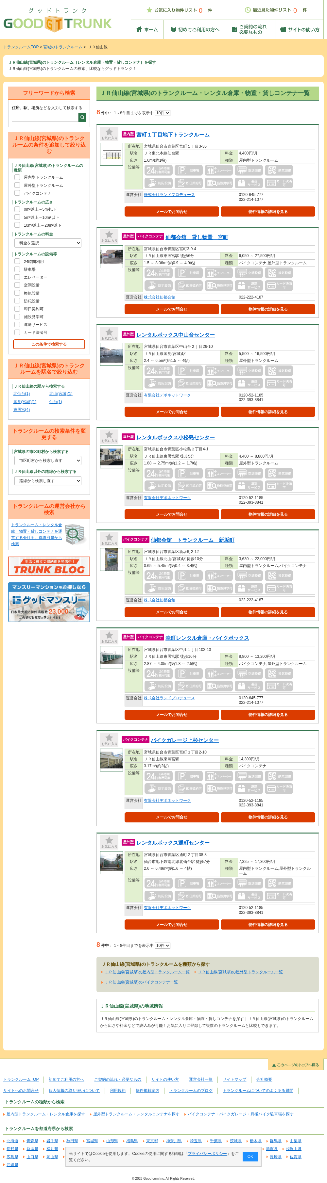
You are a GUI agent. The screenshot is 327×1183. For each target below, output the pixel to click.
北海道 (12, 1141)
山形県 (112, 1141)
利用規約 (118, 1090)
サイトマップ (234, 1079)
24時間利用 (34, 261)
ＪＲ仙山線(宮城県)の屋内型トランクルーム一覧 (147, 972)
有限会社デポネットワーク (167, 395)
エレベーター (35, 277)
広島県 (12, 1157)
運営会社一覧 (201, 1079)
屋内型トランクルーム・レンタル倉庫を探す (46, 1114)
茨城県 (236, 1141)
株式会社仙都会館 (159, 297)
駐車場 (30, 269)
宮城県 (92, 1141)
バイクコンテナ (37, 193)
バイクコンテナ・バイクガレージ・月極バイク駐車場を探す (241, 1114)
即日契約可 (33, 309)
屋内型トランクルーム (43, 177)
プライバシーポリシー (207, 1153)
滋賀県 (272, 1148)
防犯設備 (32, 301)
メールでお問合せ (171, 211)
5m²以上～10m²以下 (41, 217)
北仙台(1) (21, 393)
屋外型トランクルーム (43, 185)
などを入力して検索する (47, 107)
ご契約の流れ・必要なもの (117, 1079)
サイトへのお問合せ (21, 1090)
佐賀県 (295, 1157)
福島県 (132, 1141)
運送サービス (35, 324)
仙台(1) (55, 401)
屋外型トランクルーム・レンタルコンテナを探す (136, 1114)
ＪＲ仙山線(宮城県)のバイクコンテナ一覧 (141, 982)
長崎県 (276, 1157)
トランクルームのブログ (191, 1090)
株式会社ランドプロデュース (169, 194)
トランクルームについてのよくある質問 (258, 1090)
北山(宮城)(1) (61, 393)
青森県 (32, 1141)
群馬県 (276, 1141)
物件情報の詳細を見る (268, 211)
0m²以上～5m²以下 (40, 209)
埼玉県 (196, 1141)
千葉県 (216, 1141)
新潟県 (32, 1148)
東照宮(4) (21, 409)
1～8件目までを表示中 (142, 113)
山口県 (32, 1157)
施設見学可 (33, 317)
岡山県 (52, 1157)
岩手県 (52, 1141)
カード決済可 (35, 332)
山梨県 (295, 1141)
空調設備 (32, 285)
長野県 (12, 1148)
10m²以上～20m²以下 (42, 225)
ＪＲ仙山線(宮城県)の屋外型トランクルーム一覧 (240, 972)
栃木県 (256, 1141)
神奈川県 (174, 1141)
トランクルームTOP (21, 47)
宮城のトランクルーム (62, 47)
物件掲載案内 (147, 1090)
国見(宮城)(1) (25, 401)
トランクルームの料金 (33, 234)
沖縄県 (12, 1164)
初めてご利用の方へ (66, 1079)
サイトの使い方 (165, 1079)
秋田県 (72, 1141)
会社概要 (264, 1079)
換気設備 (32, 293)
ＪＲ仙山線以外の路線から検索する (45, 471)
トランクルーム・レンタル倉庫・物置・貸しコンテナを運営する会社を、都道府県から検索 (36, 534)
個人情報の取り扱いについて (74, 1090)
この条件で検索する (49, 344)
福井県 (52, 1148)
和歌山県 (293, 1148)
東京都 (152, 1141)
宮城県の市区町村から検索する (41, 451)
